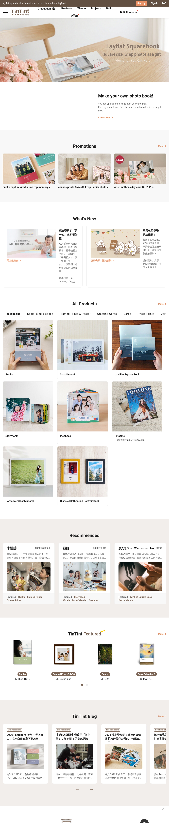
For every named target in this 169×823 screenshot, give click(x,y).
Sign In (154, 3)
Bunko (21, 510)
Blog (66, 793)
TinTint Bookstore (88, 788)
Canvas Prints (14, 514)
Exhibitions (9, 793)
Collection (8, 788)
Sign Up (141, 3)
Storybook (79, 510)
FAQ (164, 3)
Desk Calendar (126, 514)
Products (66, 8)
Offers (74, 15)
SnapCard (94, 514)
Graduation (46, 9)
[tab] (67, 8)
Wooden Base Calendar (75, 514)
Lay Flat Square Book (141, 510)
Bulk (109, 8)
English (160, 818)
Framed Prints (34, 510)
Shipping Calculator (29, 788)
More (162, 146)
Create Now (105, 117)
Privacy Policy (52, 797)
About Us (69, 788)
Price (21, 793)
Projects (96, 8)
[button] (22, 565)
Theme (81, 8)
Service (48, 793)
